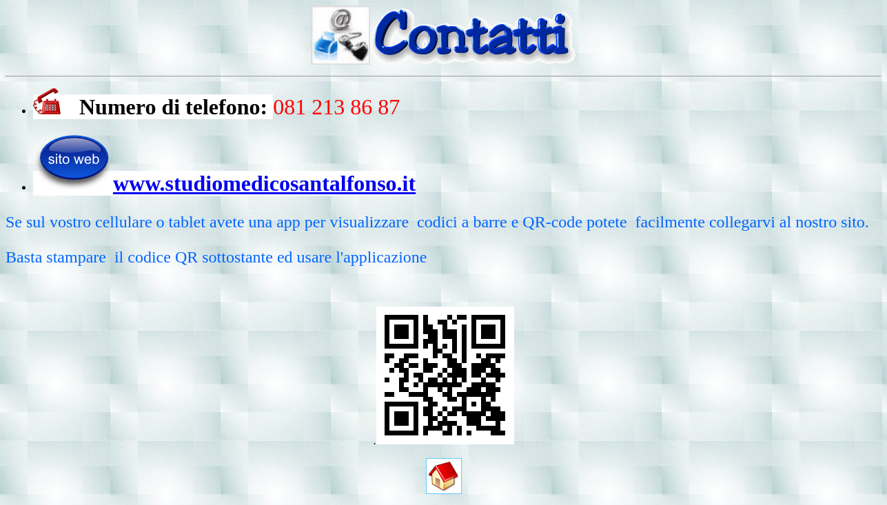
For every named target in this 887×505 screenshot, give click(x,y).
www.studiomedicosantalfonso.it (264, 183)
